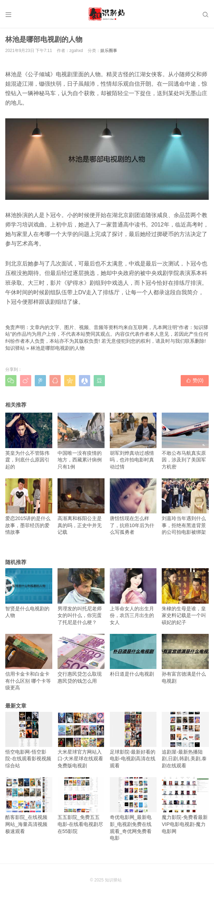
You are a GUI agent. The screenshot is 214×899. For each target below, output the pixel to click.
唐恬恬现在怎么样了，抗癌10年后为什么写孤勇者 (133, 506)
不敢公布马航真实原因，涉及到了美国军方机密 (185, 441)
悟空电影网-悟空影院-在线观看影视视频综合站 (28, 740)
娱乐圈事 (108, 50)
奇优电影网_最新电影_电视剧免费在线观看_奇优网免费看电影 (133, 809)
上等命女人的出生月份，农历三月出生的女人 (133, 596)
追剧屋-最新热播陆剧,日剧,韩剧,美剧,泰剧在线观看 (185, 740)
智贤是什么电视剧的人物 (28, 593)
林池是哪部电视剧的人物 (58, 348)
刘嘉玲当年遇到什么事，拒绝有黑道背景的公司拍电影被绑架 (185, 506)
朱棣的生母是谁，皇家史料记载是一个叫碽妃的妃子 (185, 596)
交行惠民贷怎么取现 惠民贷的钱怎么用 (81, 659)
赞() (194, 380)
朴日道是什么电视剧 (133, 655)
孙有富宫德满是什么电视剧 (185, 659)
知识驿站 (15, 348)
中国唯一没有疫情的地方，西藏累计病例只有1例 (81, 441)
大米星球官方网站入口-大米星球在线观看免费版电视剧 (81, 740)
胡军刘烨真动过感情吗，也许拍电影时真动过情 (133, 441)
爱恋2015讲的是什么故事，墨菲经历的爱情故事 (28, 506)
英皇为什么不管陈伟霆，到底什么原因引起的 (28, 441)
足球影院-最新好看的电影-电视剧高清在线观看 (133, 740)
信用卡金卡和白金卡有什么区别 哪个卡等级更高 (28, 662)
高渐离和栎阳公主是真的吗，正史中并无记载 (81, 506)
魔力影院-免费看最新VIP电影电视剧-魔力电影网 (185, 805)
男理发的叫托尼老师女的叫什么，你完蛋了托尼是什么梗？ (81, 596)
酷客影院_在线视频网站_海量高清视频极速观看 (28, 805)
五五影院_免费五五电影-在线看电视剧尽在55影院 (81, 805)
